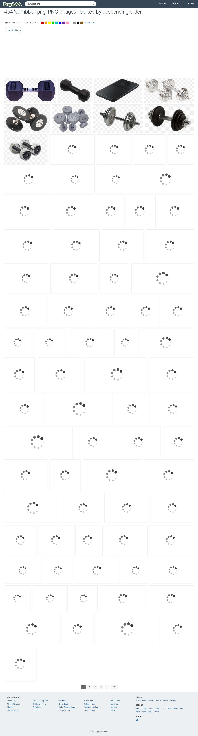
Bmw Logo (37, 707)
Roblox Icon (114, 704)
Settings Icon (115, 701)
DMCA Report (141, 701)
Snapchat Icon (89, 710)
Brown (156, 712)
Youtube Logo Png (91, 707)
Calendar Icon (89, 704)
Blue (169, 709)
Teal (163, 709)
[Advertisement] (90, 56)
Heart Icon (63, 701)
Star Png (36, 710)
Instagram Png (64, 710)
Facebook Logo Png (40, 701)
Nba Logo (11, 707)
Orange (143, 709)
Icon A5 (113, 710)
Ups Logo (113, 707)
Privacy (173, 701)
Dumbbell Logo (14, 30)
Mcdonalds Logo (13, 704)
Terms (165, 701)
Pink (181, 709)
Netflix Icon (88, 701)
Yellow (150, 709)
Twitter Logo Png (39, 704)
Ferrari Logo (11, 701)
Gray (144, 712)
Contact (158, 701)
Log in (162, 4)
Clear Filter (90, 22)
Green (158, 709)
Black (150, 712)
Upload (190, 4)
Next (114, 687)
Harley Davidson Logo (67, 707)
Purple (175, 709)
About (150, 701)
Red (137, 709)
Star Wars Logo (13, 710)
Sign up (175, 4)
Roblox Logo (63, 704)
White (138, 712)
